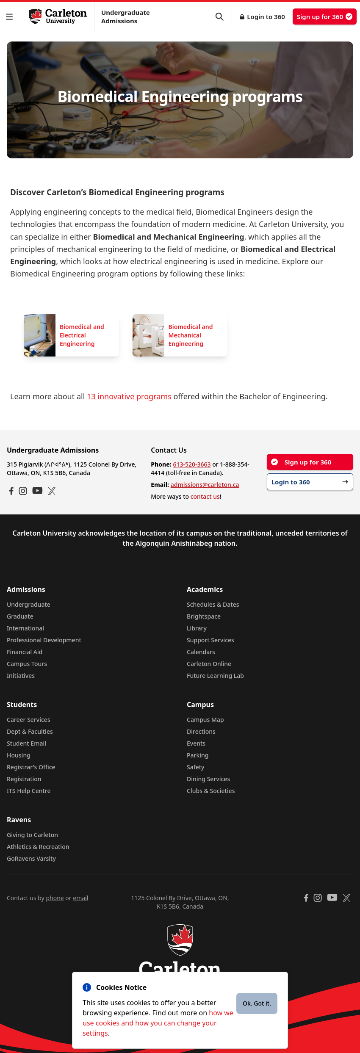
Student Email (26, 743)
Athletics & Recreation (38, 847)
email (80, 898)
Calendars (201, 652)
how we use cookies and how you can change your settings (158, 1023)
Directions (201, 731)
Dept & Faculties (30, 731)
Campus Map (205, 720)
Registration (24, 779)
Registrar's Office (31, 767)
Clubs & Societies (211, 791)
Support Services (210, 640)
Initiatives (21, 676)
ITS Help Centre (29, 791)
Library (197, 628)
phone (55, 898)
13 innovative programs (129, 396)
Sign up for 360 (324, 16)
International (25, 628)
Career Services (28, 720)
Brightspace (204, 616)
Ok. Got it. (257, 1003)
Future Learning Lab (215, 676)
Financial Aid (24, 652)
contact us (205, 496)
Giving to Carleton (32, 835)
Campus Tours (27, 664)
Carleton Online (209, 664)
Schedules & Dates (213, 604)
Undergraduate (28, 604)
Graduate (20, 616)
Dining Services (208, 779)
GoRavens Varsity (31, 858)
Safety (196, 767)
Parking (198, 755)
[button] (11, 17)
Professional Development (44, 640)
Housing (18, 755)
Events (196, 743)
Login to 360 (266, 16)
